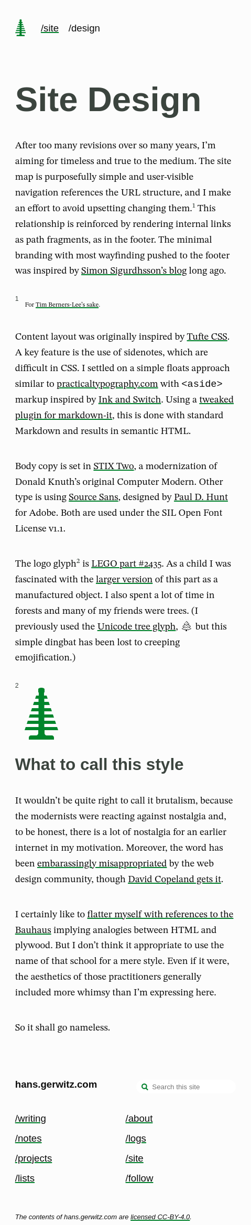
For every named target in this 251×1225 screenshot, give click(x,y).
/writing (30, 1118)
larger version (124, 581)
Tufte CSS (207, 337)
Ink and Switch (130, 401)
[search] (145, 1088)
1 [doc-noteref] (193, 205)
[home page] (20, 29)
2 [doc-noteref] (78, 562)
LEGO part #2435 (126, 565)
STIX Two (113, 468)
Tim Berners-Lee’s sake (67, 305)
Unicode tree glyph (136, 628)
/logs (136, 1138)
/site (50, 28)
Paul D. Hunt (201, 499)
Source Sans (93, 499)
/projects (33, 1158)
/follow (140, 1178)
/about (139, 1118)
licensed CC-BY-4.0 (160, 1217)
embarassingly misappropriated (102, 865)
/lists (25, 1178)
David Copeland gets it (174, 881)
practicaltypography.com (107, 386)
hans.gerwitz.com (56, 1084)
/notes (28, 1138)
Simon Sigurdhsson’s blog (134, 271)
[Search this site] (186, 1087)
